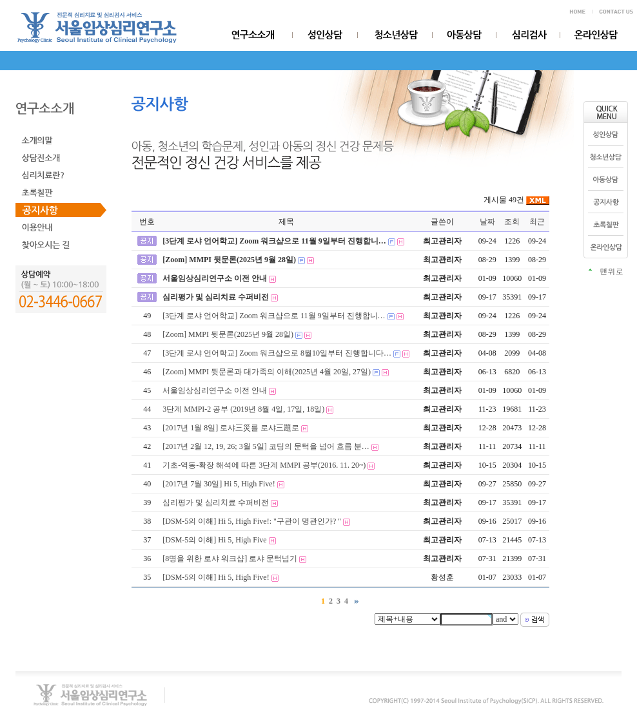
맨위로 (611, 270)
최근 (537, 221)
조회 (512, 221)
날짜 (487, 221)
